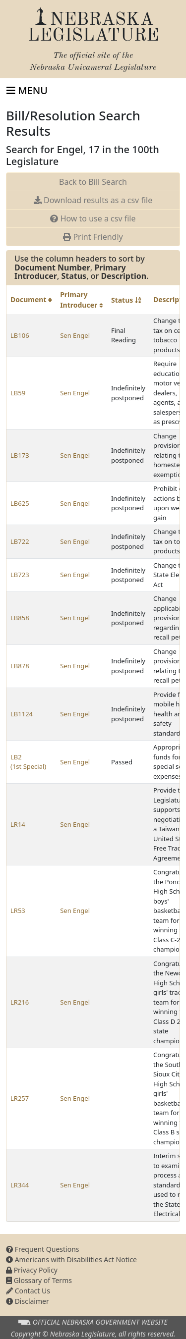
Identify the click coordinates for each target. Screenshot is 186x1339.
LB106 (19, 335)
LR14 (17, 824)
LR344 (19, 1184)
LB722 (19, 541)
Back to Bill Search (93, 181)
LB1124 (21, 713)
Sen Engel (75, 335)
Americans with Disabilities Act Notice (71, 1259)
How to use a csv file (92, 218)
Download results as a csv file (93, 200)
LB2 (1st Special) (28, 761)
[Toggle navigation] (27, 90)
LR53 (17, 910)
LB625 (19, 503)
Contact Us (28, 1290)
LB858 (19, 617)
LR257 (19, 1098)
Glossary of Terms (39, 1280)
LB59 (17, 392)
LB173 (19, 455)
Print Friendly (93, 236)
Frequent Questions (42, 1249)
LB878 (19, 665)
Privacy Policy (32, 1270)
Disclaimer (27, 1301)
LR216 (19, 1002)
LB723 (19, 574)
